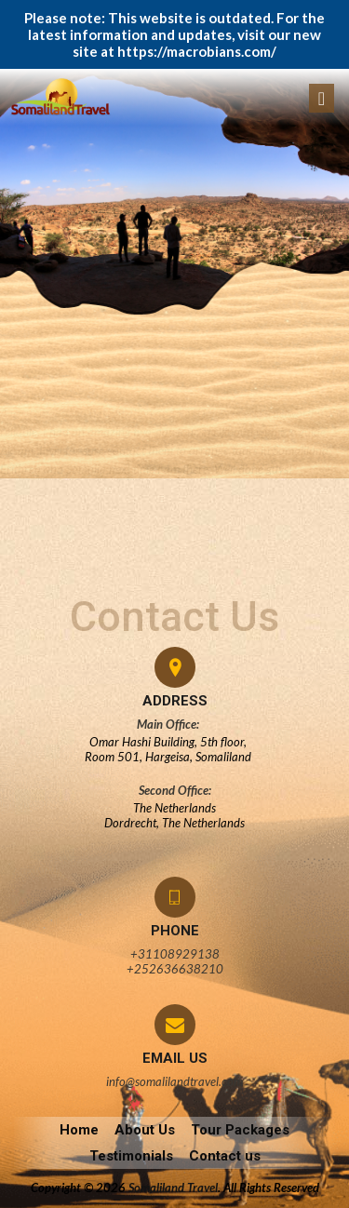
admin (33, 376)
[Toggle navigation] (321, 98)
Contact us (225, 1156)
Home (79, 1129)
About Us (144, 1129)
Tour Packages (240, 1129)
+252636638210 (175, 968)
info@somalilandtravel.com (174, 1081)
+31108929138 (175, 953)
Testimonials (131, 1156)
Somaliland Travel (173, 1187)
